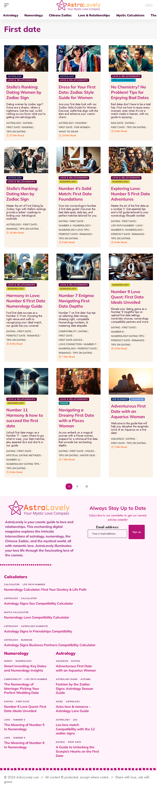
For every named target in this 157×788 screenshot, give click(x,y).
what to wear (68, 131)
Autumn (86, 680)
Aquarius (137, 399)
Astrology (15, 76)
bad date (117, 122)
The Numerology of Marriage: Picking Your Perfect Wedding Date (21, 689)
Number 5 (117, 229)
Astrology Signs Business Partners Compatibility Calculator (49, 646)
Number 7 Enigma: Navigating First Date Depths (76, 301)
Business (26, 640)
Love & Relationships (21, 80)
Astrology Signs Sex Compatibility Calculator (38, 604)
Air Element (120, 399)
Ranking (27, 127)
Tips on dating (16, 131)
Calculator (12, 585)
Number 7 (90, 344)
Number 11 (13, 459)
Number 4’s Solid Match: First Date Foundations (75, 194)
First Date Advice (70, 339)
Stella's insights (123, 80)
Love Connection (70, 344)
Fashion (80, 122)
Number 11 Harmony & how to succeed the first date (24, 417)
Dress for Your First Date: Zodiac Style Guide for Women (77, 92)
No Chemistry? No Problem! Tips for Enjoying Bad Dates (130, 92)
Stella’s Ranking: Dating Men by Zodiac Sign (22, 194)
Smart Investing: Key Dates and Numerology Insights (25, 669)
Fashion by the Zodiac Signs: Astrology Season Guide (74, 689)
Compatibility (67, 331)
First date (13, 127)
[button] (7, 5)
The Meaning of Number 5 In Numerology (24, 728)
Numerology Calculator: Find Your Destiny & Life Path (45, 590)
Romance (86, 234)
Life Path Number (122, 225)
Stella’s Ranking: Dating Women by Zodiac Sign (23, 92)
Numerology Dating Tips (127, 336)
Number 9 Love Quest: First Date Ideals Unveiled (127, 297)
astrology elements (34, 627)
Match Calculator (16, 613)
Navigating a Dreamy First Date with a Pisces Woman (76, 417)
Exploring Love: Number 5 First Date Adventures (130, 194)
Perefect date (68, 234)
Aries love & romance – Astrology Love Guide (73, 709)
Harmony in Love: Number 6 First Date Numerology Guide (25, 301)
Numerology (68, 181)
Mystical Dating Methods (23, 455)
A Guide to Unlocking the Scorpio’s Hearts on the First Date (77, 752)
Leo (75, 720)
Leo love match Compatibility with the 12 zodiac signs (75, 730)
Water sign (87, 455)
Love (139, 225)
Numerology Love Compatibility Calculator (36, 618)
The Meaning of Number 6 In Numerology (24, 746)
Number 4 (65, 225)
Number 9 (117, 331)
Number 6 (19, 738)
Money (8, 661)
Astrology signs (66, 680)
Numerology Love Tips (74, 229)
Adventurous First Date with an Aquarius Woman (128, 411)
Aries (59, 702)
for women (82, 127)
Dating (27, 122)
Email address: (104, 532)
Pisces (64, 403)
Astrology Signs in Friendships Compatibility (38, 632)
